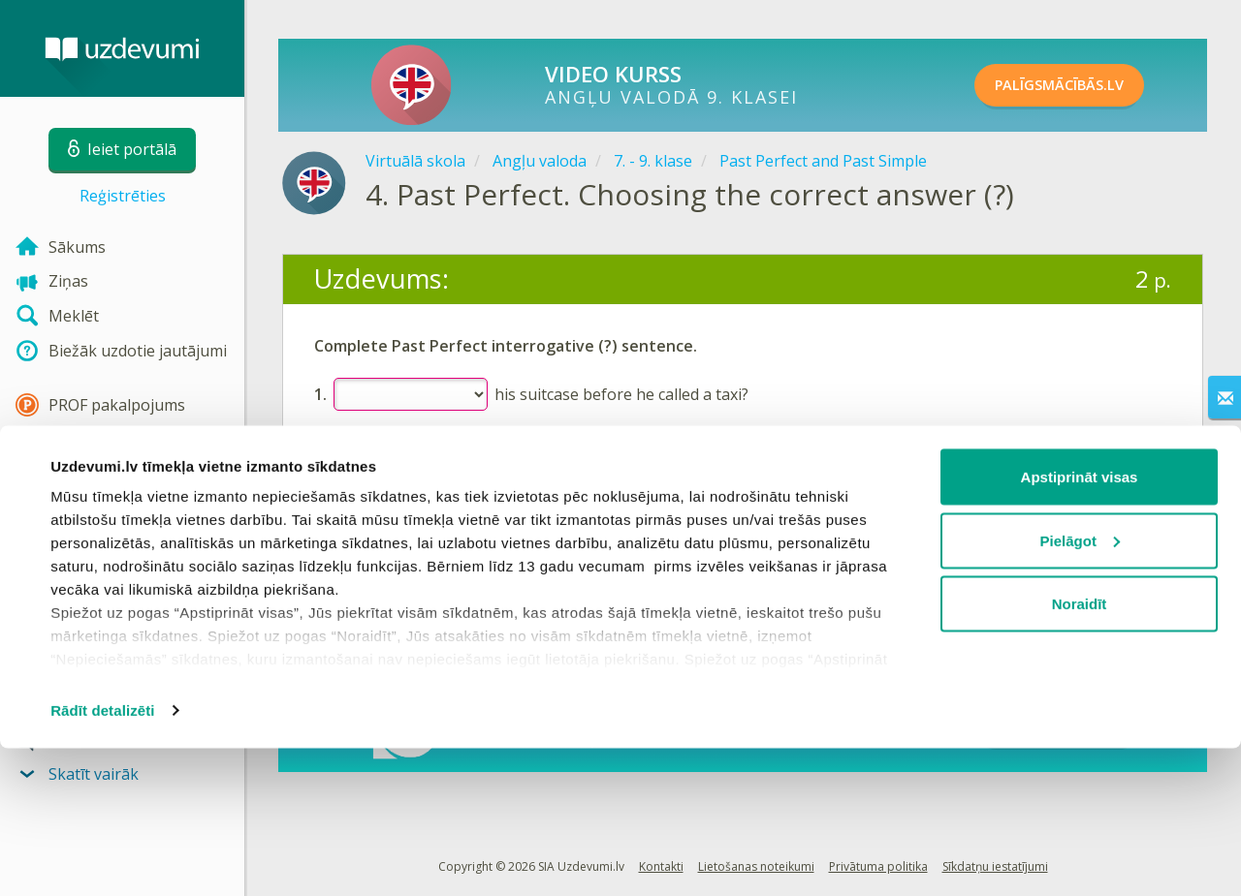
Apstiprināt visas (1079, 624)
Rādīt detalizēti (102, 858)
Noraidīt (1079, 751)
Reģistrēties (123, 195)
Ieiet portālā (374, 507)
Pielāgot (1080, 688)
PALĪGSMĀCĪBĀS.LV (1083, 85)
